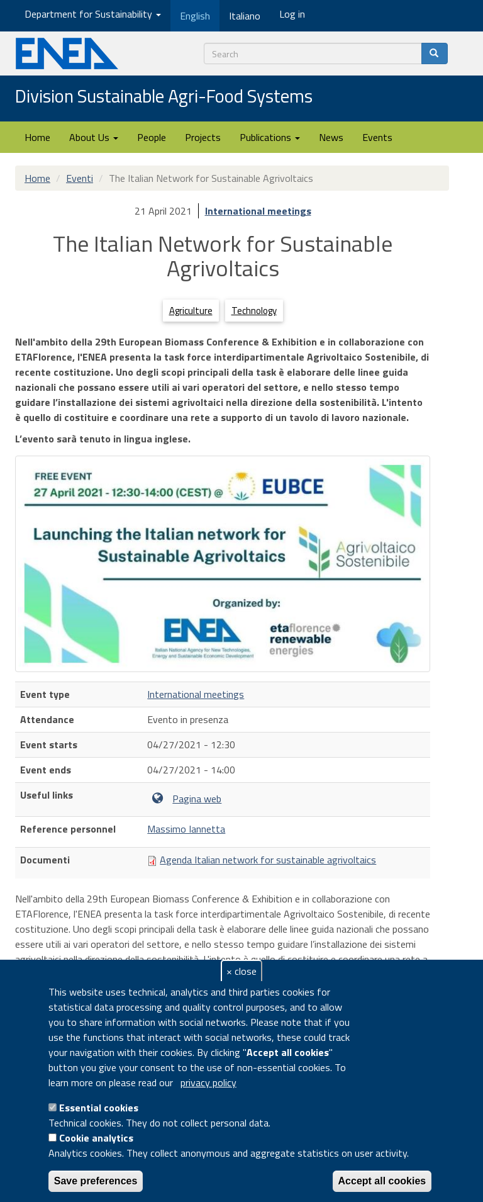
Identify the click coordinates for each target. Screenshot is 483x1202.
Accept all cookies (382, 1181)
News (331, 137)
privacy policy (208, 1082)
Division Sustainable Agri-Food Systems (164, 97)
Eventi (79, 178)
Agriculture (191, 310)
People (151, 137)
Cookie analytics (96, 1137)
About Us (93, 137)
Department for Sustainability (93, 13)
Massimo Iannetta (186, 828)
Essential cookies (98, 1107)
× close (241, 971)
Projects (203, 137)
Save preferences (96, 1181)
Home (37, 137)
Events (377, 137)
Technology (254, 310)
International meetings (258, 210)
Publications (270, 137)
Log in (292, 13)
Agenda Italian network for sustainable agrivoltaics (268, 859)
